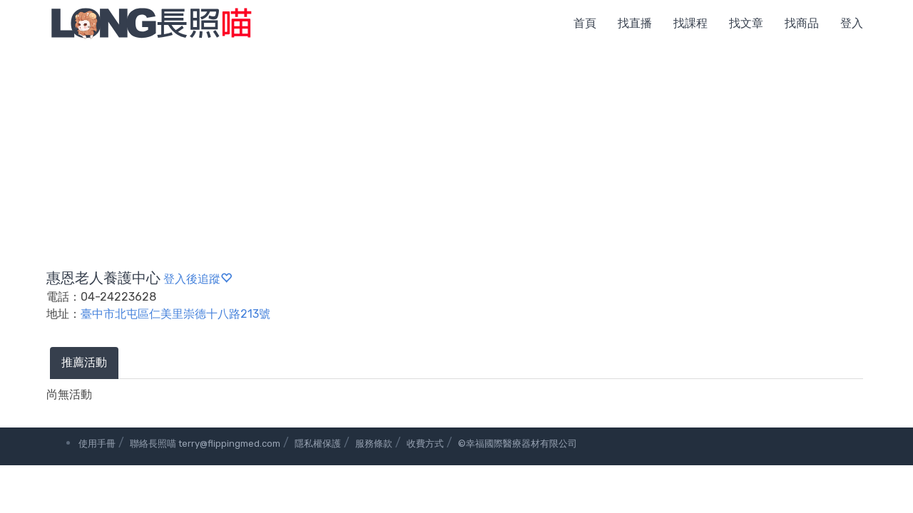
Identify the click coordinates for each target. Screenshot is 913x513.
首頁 (584, 23)
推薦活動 (84, 362)
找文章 (746, 23)
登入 (851, 23)
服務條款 (373, 443)
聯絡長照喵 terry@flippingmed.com (205, 443)
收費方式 (425, 443)
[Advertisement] (456, 153)
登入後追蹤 (197, 279)
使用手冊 (97, 443)
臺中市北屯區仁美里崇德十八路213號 (175, 314)
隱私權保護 (318, 443)
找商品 (802, 23)
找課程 (690, 23)
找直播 (635, 23)
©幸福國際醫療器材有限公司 (517, 443)
